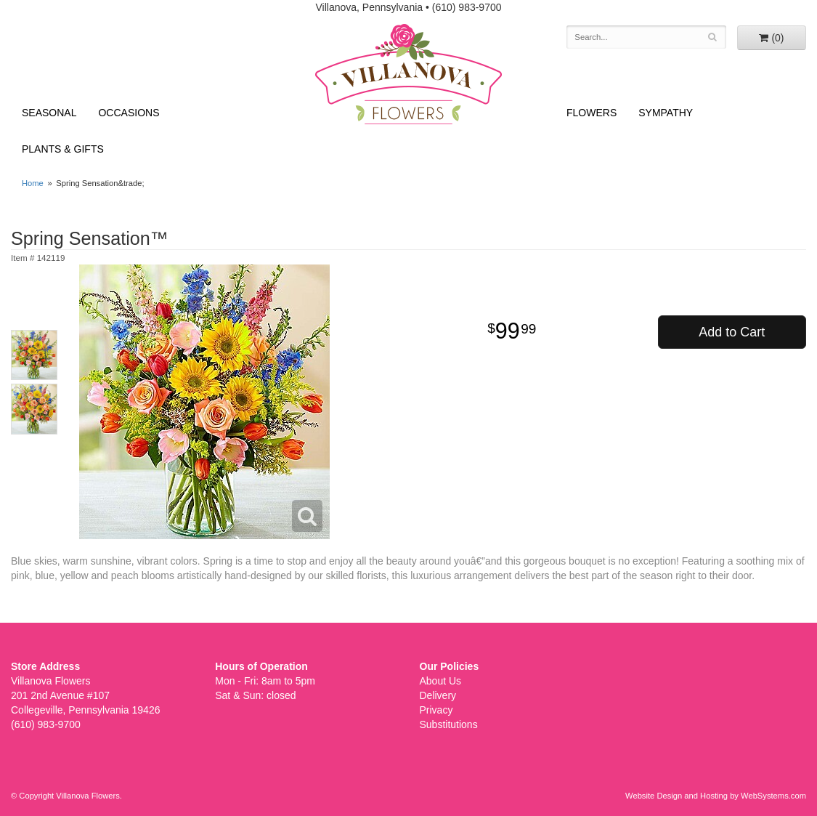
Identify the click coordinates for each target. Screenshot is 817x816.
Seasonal (49, 112)
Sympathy (665, 112)
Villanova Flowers (408, 74)
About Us (441, 681)
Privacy (436, 710)
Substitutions (449, 724)
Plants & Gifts (63, 149)
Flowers (591, 112)
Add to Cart (732, 332)
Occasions (128, 112)
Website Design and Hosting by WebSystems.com (715, 795)
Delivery (438, 695)
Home (33, 183)
